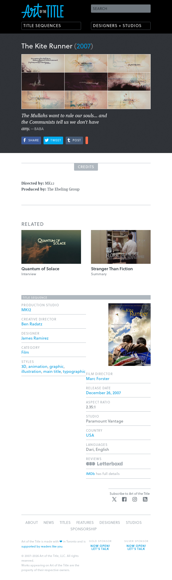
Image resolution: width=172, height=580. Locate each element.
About (31, 522)
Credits (86, 166)
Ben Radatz (31, 324)
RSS (145, 499)
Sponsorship (83, 529)
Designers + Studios (117, 25)
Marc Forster (97, 378)
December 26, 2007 (103, 392)
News (48, 522)
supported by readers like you (41, 546)
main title (52, 371)
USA (90, 435)
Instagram (135, 499)
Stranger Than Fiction (112, 269)
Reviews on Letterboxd (104, 463)
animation (37, 366)
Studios (134, 522)
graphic (56, 366)
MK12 (26, 309)
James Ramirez (34, 338)
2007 (84, 45)
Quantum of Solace (40, 269)
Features (85, 522)
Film (25, 352)
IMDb (90, 473)
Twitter (114, 499)
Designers (109, 522)
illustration (31, 371)
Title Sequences (42, 25)
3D (23, 366)
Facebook (124, 499)
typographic (74, 371)
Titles (65, 522)
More (87, 140)
